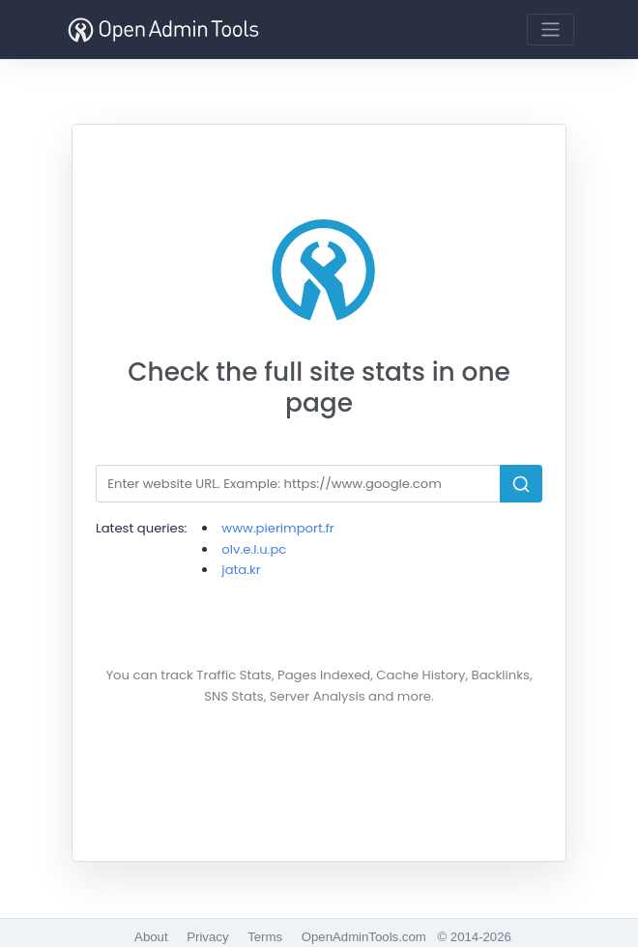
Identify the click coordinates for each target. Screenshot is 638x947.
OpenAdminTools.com (364, 937)
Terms (264, 937)
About (150, 937)
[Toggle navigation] (550, 29)
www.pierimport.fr (277, 528)
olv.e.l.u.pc (253, 549)
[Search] (298, 483)
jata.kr (240, 569)
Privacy (207, 937)
